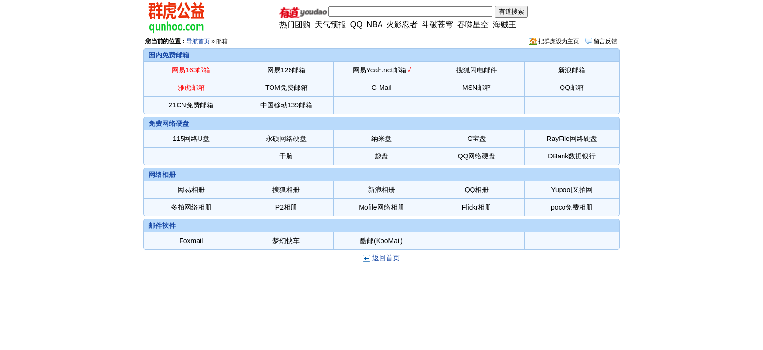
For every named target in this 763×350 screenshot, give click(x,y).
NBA (374, 24)
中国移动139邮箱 (286, 105)
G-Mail (381, 87)
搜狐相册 (286, 189)
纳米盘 (381, 138)
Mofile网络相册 (381, 207)
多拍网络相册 (191, 207)
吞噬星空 (473, 24)
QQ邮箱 (572, 87)
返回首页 (386, 258)
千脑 (286, 156)
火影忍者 (402, 24)
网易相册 (191, 189)
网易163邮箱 (191, 70)
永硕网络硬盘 (286, 138)
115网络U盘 (191, 138)
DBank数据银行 (572, 156)
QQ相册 (477, 189)
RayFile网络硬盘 (571, 138)
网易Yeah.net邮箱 (380, 70)
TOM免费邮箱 (286, 87)
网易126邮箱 (286, 70)
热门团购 (294, 24)
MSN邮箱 (476, 87)
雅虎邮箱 (191, 87)
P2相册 (286, 207)
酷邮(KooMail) (381, 241)
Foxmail (191, 241)
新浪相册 (381, 189)
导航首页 (198, 41)
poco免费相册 (572, 207)
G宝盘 (476, 138)
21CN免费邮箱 (191, 105)
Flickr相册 (476, 207)
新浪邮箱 (571, 70)
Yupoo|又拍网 (571, 189)
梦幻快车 (286, 241)
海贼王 (504, 24)
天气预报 (330, 24)
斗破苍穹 (437, 24)
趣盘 (381, 156)
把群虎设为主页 (558, 41)
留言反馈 (605, 41)
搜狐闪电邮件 (476, 70)
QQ (356, 24)
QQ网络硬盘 (477, 156)
